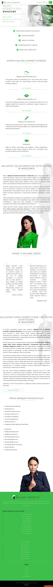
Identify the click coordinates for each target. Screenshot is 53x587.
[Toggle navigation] (50, 2)
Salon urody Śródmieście (27, 533)
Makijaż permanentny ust (11, 434)
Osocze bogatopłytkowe (11, 419)
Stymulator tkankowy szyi (11, 414)
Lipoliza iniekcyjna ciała (11, 449)
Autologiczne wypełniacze (12, 416)
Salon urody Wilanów (25, 552)
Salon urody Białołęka (26, 518)
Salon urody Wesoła (25, 550)
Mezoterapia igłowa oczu (11, 442)
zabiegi (26, 567)
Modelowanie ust (9, 409)
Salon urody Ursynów (25, 546)
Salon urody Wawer (25, 548)
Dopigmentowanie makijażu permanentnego (16, 424)
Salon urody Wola (25, 556)
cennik (26, 570)
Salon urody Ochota (27, 524)
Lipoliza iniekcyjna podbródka (12, 406)
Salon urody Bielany (27, 520)
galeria (26, 572)
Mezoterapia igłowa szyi (11, 439)
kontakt (26, 574)
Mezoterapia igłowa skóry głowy (13, 444)
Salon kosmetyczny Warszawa (26, 514)
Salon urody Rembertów (27, 531)
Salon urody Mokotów (26, 522)
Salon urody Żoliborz (25, 558)
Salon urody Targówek (25, 541)
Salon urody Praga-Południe (27, 527)
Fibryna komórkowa (10, 421)
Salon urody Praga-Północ (27, 529)
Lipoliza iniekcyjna (9, 447)
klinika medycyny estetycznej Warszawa (18, 209)
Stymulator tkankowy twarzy (12, 411)
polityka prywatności (26, 576)
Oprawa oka (8, 429)
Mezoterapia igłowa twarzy (12, 437)
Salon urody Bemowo (26, 516)
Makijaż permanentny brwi (12, 431)
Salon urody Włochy (25, 554)
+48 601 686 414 (42, 2)
